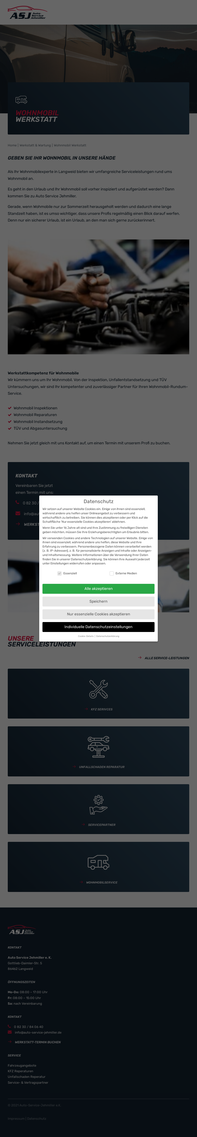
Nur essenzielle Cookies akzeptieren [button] (98, 614)
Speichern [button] (98, 601)
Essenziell (67, 573)
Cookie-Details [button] (86, 636)
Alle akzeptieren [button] (98, 588)
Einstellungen (59, 563)
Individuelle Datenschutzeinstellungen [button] (98, 627)
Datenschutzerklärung (86, 559)
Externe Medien (123, 573)
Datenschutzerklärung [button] (107, 636)
